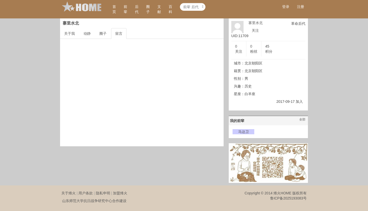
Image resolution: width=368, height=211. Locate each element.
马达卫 (243, 132)
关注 (255, 30)
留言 (118, 33)
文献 (159, 9)
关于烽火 (68, 193)
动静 (87, 33)
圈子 (148, 9)
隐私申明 (103, 193)
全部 (302, 119)
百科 (170, 9)
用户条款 (85, 193)
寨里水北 (255, 23)
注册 (300, 7)
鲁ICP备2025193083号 (288, 198)
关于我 (69, 33)
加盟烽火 (120, 193)
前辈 (125, 9)
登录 (285, 7)
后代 (137, 9)
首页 (114, 9)
